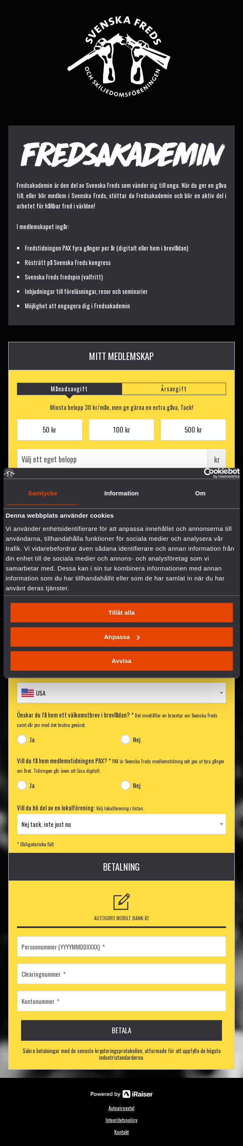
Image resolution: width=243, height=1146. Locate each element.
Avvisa (122, 661)
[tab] (69, 389)
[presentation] (69, 389)
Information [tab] (121, 493)
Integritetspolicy (121, 1119)
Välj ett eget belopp (121, 459)
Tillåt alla (122, 612)
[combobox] (121, 692)
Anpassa (122, 636)
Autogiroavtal (121, 1107)
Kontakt (121, 1131)
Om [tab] (200, 493)
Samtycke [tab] (42, 493)
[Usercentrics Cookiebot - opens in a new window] (204, 473)
